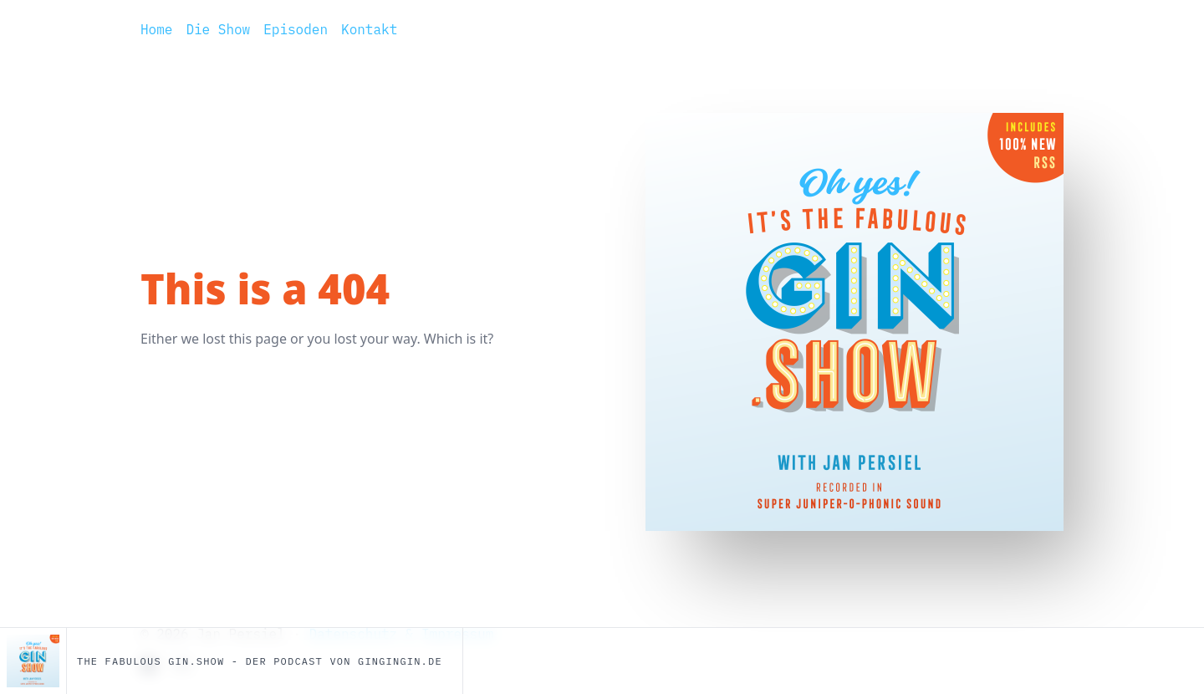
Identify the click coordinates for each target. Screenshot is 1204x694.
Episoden (295, 29)
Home (156, 29)
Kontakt (369, 29)
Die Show (218, 29)
